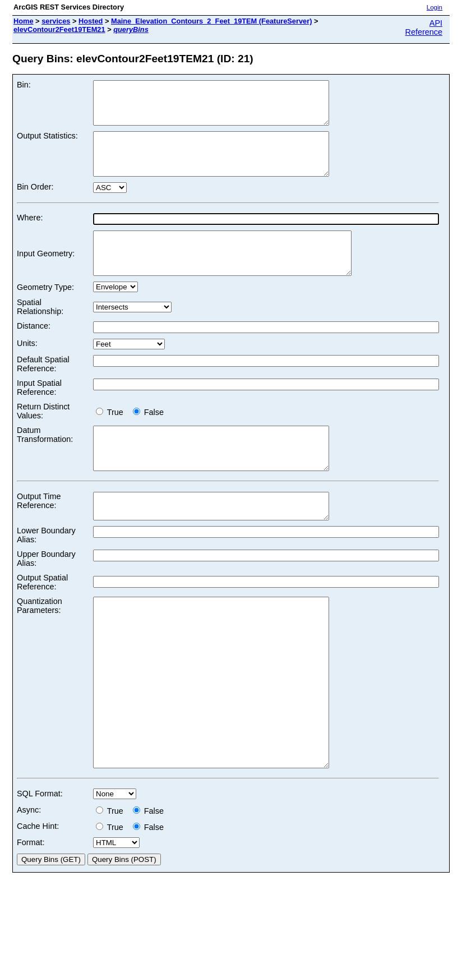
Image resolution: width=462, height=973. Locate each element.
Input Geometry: (46, 274)
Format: (31, 914)
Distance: (33, 351)
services (55, 21)
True (112, 437)
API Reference (423, 27)
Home (23, 21)
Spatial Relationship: (40, 332)
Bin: (24, 84)
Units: (27, 368)
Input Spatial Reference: (39, 413)
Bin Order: (35, 203)
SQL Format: (40, 865)
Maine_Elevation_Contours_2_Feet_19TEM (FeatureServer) (211, 21)
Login (434, 7)
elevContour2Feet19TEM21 (59, 29)
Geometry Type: (45, 312)
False (148, 437)
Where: (30, 234)
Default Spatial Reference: (43, 389)
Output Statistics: (47, 144)
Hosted (90, 21)
